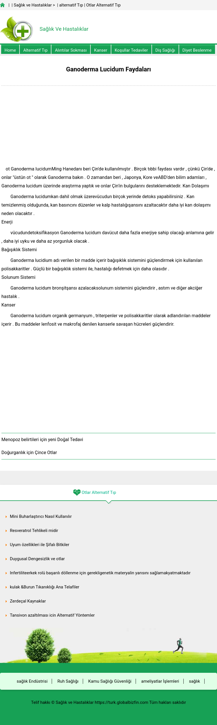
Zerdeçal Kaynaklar (28, 601)
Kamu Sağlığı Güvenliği (109, 681)
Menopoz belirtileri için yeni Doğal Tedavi (42, 439)
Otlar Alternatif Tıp (103, 5)
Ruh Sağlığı (67, 681)
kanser (100, 50)
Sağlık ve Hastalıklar (33, 5)
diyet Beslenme (197, 50)
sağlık (194, 681)
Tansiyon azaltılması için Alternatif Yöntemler (52, 615)
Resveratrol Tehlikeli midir (34, 530)
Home (10, 50)
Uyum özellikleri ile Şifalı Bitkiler (39, 544)
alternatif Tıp (71, 5)
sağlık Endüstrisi (32, 681)
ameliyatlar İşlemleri (160, 681)
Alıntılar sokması (71, 50)
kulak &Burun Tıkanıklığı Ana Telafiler (44, 587)
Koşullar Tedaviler (131, 50)
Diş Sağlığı (165, 50)
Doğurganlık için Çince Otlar (29, 452)
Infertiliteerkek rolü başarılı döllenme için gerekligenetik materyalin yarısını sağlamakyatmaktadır (100, 572)
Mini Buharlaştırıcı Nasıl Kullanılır (41, 516)
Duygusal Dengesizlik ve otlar (37, 558)
